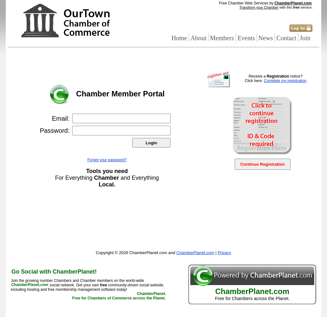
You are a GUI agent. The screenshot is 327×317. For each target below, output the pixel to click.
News (265, 38)
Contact (286, 38)
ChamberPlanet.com (293, 3)
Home (179, 38)
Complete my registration (285, 81)
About (198, 38)
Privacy (224, 252)
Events (246, 38)
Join (305, 38)
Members (222, 38)
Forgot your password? (107, 160)
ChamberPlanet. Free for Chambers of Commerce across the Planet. (119, 296)
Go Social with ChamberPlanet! (54, 271)
